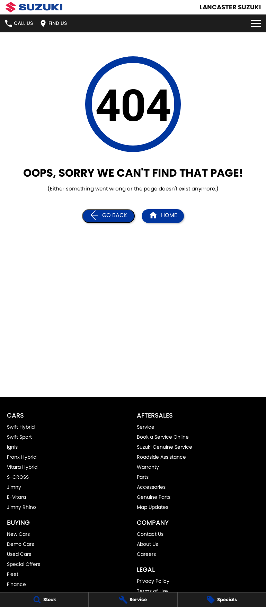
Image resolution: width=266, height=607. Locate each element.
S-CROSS (18, 477)
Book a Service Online (163, 436)
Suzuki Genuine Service (164, 446)
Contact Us (150, 534)
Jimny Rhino (21, 507)
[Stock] (44, 599)
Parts (143, 477)
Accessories (151, 487)
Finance (16, 584)
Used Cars (19, 554)
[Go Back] (108, 216)
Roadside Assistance (161, 457)
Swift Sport (19, 436)
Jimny (14, 487)
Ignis (12, 446)
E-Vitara (16, 497)
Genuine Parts (153, 497)
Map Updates (152, 507)
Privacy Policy (153, 581)
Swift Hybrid (21, 426)
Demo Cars (20, 544)
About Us (147, 544)
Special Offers (23, 564)
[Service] (133, 599)
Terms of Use (152, 591)
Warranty (148, 467)
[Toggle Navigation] (256, 23)
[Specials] (222, 599)
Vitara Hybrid (22, 467)
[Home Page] (33, 7)
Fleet (12, 574)
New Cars (18, 534)
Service (145, 426)
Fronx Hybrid (21, 457)
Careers (146, 554)
